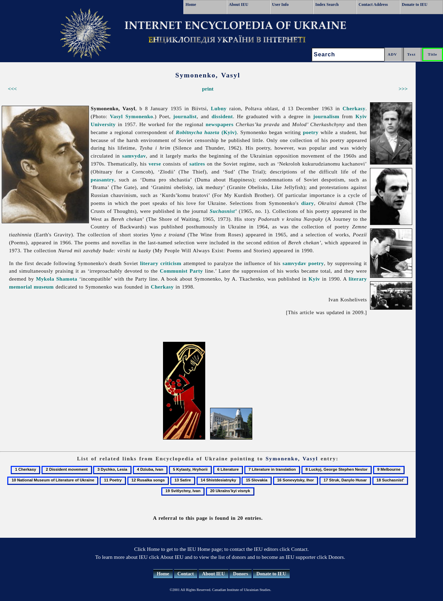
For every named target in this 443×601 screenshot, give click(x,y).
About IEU (238, 4)
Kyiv (314, 279)
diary (307, 203)
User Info (280, 4)
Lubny (218, 108)
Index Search (326, 4)
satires (197, 164)
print (208, 89)
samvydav (134, 156)
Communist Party (181, 271)
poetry (310, 132)
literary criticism (160, 263)
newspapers (220, 124)
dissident (222, 116)
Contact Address (373, 4)
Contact (186, 573)
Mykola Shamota (56, 279)
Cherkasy (354, 108)
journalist (185, 116)
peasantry (102, 179)
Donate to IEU (414, 4)
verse (154, 164)
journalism (326, 116)
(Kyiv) (206, 132)
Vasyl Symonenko (131, 116)
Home (191, 4)
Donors (240, 573)
